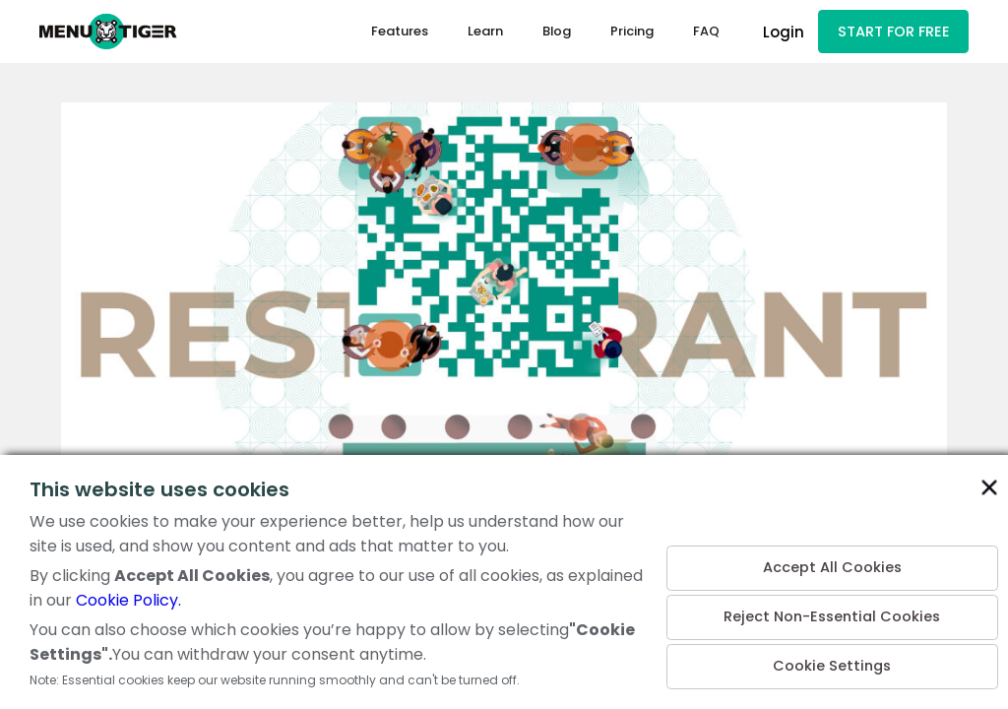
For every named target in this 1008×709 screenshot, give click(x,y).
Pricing (629, 33)
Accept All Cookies (832, 560)
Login (780, 33)
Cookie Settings (832, 665)
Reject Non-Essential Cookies (832, 613)
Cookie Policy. (128, 600)
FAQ (703, 33)
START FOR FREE (892, 33)
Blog (553, 33)
